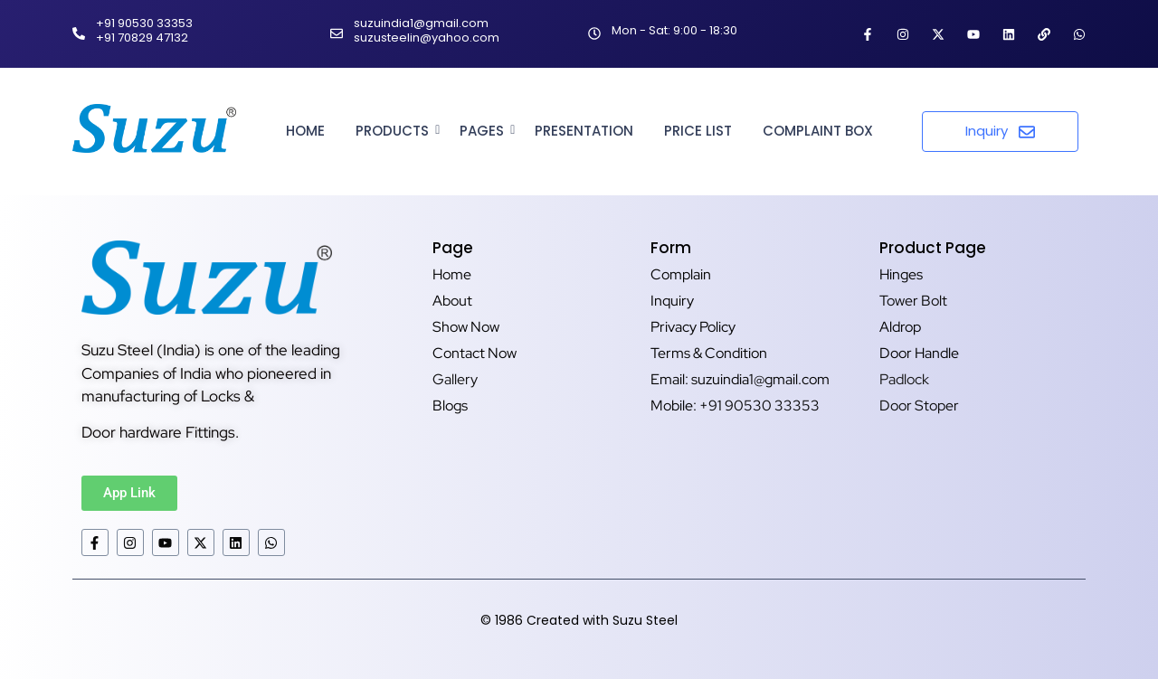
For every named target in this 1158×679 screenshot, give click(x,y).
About (452, 300)
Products (395, 130)
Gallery (455, 379)
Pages (485, 130)
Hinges (901, 274)
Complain (680, 274)
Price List (698, 130)
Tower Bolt (913, 300)
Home (305, 130)
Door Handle (919, 353)
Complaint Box (818, 130)
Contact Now (474, 353)
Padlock (904, 379)
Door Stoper (919, 405)
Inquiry (672, 300)
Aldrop (900, 326)
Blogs (450, 405)
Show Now (465, 326)
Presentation (584, 130)
